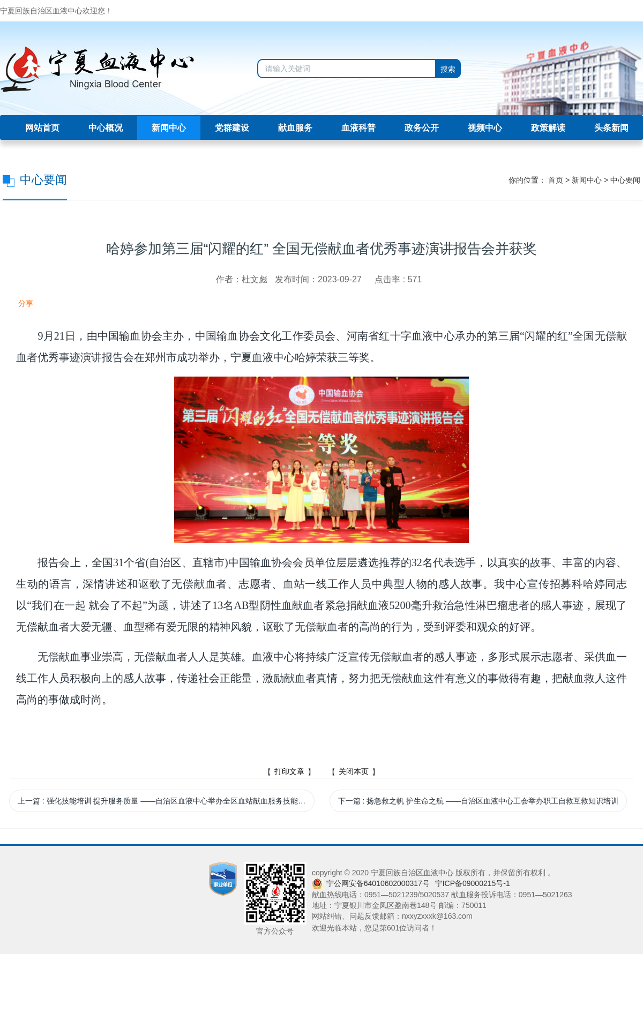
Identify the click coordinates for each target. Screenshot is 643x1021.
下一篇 (478, 801)
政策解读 (548, 127)
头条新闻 (611, 127)
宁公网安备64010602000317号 (378, 883)
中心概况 (105, 127)
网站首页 (42, 127)
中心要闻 (625, 180)
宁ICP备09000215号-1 (472, 883)
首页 (555, 180)
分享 (24, 303)
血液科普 (358, 127)
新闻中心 (169, 127)
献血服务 (295, 127)
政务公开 (422, 127)
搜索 (447, 69)
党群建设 (232, 127)
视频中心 (485, 127)
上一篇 (166, 801)
